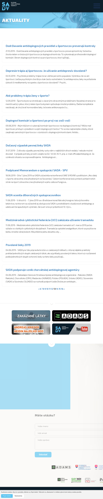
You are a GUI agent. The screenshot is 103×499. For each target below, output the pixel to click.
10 (47, 289)
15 (60, 289)
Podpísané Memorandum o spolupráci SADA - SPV (37, 170)
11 (50, 289)
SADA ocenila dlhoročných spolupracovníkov (33, 195)
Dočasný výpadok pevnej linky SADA (28, 145)
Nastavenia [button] (18, 496)
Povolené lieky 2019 (18, 244)
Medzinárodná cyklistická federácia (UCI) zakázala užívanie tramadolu (50, 220)
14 (57, 289)
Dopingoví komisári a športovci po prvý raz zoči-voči (38, 120)
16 (62, 289)
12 (52, 289)
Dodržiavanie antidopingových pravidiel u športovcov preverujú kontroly (50, 45)
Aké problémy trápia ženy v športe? (28, 95)
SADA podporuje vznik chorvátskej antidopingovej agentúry (42, 269)
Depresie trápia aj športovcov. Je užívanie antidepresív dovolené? (46, 70)
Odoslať (83, 454)
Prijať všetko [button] (7, 496)
